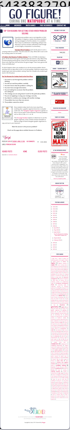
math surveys (62, 335)
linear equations (54, 325)
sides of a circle (58, 378)
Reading (53, 370)
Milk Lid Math (62, 339)
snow (59, 379)
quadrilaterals (58, 369)
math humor (66, 332)
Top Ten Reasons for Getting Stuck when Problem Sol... (61, 235)
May (66, 336)
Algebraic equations (62, 263)
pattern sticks (64, 356)
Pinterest (53, 361)
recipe (59, 370)
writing (62, 396)
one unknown (64, 352)
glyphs (63, 307)
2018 (54, 222)
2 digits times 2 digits (56, 259)
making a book (64, 327)
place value (60, 361)
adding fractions (56, 262)
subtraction (66, 387)
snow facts (64, 379)
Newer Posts (7, 151)
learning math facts (64, 321)
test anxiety (66, 390)
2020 (54, 218)
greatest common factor (61, 313)
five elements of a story (56, 303)
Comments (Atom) (12, 154)
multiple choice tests (59, 342)
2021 (54, 215)
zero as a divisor (59, 398)
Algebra (53, 263)
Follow (59, 112)
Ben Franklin (61, 270)
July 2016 (56, 228)
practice (62, 364)
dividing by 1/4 (65, 292)
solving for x (59, 381)
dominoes (61, 297)
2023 (54, 211)
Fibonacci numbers (56, 302)
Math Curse (65, 330)
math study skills (55, 335)
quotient (65, 368)
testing (53, 391)
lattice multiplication (55, 321)
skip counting (65, 378)
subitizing (54, 387)
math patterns (55, 333)
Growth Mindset (59, 316)
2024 (54, 209)
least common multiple (57, 322)
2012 (54, 249)
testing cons (59, 391)
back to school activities (62, 268)
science (66, 373)
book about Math (61, 271)
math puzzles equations (63, 333)
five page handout (22, 118)
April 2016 (56, 232)
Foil (54, 305)
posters (58, 364)
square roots (65, 384)
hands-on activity (62, 318)
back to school (54, 268)
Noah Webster (59, 348)
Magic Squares (57, 327)
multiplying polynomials (56, 345)
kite (66, 319)
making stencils (54, 328)
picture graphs (64, 359)
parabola (60, 355)
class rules (58, 277)
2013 (54, 247)
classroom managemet (63, 279)
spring (52, 384)
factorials (64, 300)
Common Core (63, 280)
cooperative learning (55, 286)
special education (58, 382)
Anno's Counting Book (62, 265)
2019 (54, 220)
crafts (52, 289)
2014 (54, 245)
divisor (56, 297)
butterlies (65, 273)
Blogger (43, 423)
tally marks (65, 388)
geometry (54, 307)
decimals (66, 289)
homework (53, 319)
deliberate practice (56, 291)
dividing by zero (55, 294)
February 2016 (57, 240)
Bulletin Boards (59, 273)
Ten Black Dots (59, 390)
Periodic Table (56, 359)
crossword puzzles (59, 289)
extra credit (58, 300)
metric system (54, 339)
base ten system (54, 270)
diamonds (63, 291)
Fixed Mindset (65, 303)
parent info (65, 355)
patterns (52, 358)
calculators (53, 274)
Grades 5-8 (64, 309)
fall (67, 300)
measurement (54, 338)
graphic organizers (55, 310)
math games (59, 332)
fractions (62, 305)
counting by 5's (64, 288)
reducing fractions (55, 372)
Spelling (65, 382)
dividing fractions (63, 294)
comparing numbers (55, 282)
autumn (65, 266)
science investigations (57, 375)
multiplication (55, 344)
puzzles (52, 368)
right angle (60, 373)
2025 (54, 207)
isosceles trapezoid (60, 319)
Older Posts (42, 151)
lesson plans (64, 324)
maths (62, 336)
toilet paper (60, 393)
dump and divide (54, 299)
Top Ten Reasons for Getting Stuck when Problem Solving (25, 32)
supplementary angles (56, 388)
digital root (54, 292)
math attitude (58, 330)
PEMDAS (66, 358)
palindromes (54, 355)
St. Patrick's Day (55, 385)
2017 (54, 224)
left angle (53, 324)
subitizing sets (60, 387)
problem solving (11, 144)
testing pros (65, 391)
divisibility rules (54, 296)
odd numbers (57, 352)
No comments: (31, 141)
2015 (54, 243)
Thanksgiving (53, 393)
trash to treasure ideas (58, 395)
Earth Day (62, 299)
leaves (66, 322)
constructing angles (62, 285)
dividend (59, 292)
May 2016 (56, 230)
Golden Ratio (58, 309)
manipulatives (63, 329)
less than (58, 324)
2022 (54, 213)
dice (67, 291)
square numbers (58, 384)
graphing (64, 310)
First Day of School (64, 302)
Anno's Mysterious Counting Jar (57, 266)
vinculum (58, 396)
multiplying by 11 (64, 344)
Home (25, 151)
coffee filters (55, 280)
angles (53, 265)
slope (54, 379)
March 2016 (57, 238)
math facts (53, 332)
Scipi (63, 154)
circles (62, 276)
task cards (53, 390)
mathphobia (56, 336)
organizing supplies (64, 353)
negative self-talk (60, 347)
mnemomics (58, 341)
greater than (53, 312)
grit (51, 315)
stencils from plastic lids (63, 385)
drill (66, 297)
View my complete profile (60, 178)
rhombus (65, 372)
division (61, 296)
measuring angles (63, 338)
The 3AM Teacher (39, 417)
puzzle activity (64, 367)
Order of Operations (55, 353)
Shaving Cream (62, 376)
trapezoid (66, 393)
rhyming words (54, 373)
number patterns (58, 350)
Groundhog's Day (58, 315)
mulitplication (65, 341)
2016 (54, 226)
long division (61, 325)
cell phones (60, 274)
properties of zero (55, 367)
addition (64, 262)
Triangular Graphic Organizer (31, 110)
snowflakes (53, 381)
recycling (64, 370)
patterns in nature (59, 358)
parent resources (54, 356)
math (52, 330)
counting (58, 288)
